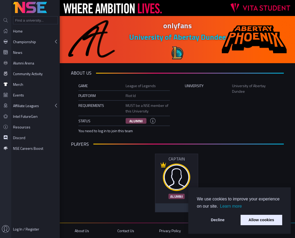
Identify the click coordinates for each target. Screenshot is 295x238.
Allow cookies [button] (261, 220)
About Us (82, 230)
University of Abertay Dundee (177, 37)
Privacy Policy (170, 230)
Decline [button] (218, 220)
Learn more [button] (231, 206)
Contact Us (125, 230)
